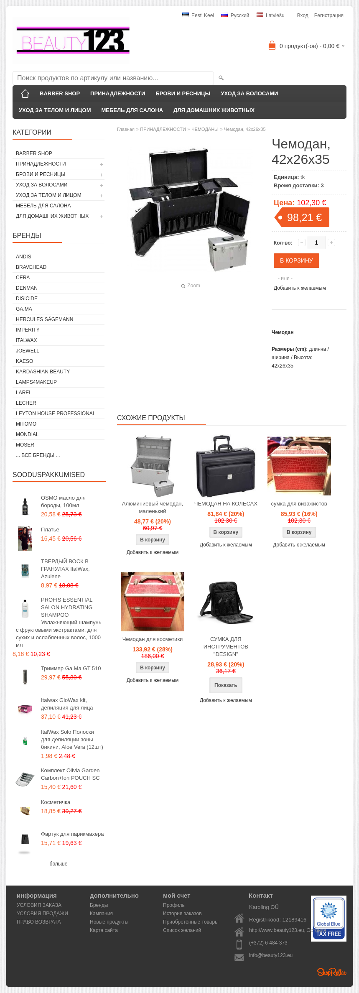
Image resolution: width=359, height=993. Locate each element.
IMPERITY (28, 330)
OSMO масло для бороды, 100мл (63, 501)
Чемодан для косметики (152, 639)
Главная (126, 129)
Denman (27, 288)
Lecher (26, 403)
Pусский (235, 15)
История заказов (182, 913)
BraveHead (31, 267)
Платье (50, 529)
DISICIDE (27, 298)
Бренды (99, 905)
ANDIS (23, 257)
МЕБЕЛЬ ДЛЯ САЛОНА (132, 110)
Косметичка (55, 802)
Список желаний (182, 930)
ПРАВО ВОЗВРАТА (39, 922)
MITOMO (26, 424)
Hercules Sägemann (44, 319)
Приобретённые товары (191, 922)
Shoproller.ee (331, 972)
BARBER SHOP (60, 93)
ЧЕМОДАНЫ (205, 129)
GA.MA (24, 309)
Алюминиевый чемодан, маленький (152, 507)
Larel (24, 393)
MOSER (25, 445)
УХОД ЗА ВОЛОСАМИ (249, 93)
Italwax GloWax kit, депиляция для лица (67, 704)
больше (59, 864)
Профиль (174, 905)
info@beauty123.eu (271, 955)
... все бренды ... (38, 455)
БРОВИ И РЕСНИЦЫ (182, 93)
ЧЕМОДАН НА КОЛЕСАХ (225, 503)
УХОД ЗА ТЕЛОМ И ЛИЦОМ (55, 110)
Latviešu (271, 15)
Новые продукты (109, 922)
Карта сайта (104, 930)
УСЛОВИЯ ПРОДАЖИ (42, 913)
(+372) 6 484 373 (268, 943)
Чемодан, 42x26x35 (244, 129)
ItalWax (26, 340)
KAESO (24, 361)
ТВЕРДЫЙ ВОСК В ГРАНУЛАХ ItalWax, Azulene (65, 568)
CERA (23, 278)
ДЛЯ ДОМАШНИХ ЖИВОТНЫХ (214, 110)
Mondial (27, 434)
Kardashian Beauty (43, 372)
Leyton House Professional (56, 413)
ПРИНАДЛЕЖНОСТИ (117, 93)
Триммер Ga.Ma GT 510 (71, 668)
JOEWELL (27, 351)
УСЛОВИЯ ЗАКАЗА (39, 905)
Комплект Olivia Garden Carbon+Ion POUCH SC (70, 774)
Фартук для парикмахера (72, 834)
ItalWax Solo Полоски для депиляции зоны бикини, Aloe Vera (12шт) (72, 739)
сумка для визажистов (299, 503)
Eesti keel (198, 15)
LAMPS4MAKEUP (36, 382)
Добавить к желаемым (300, 288)
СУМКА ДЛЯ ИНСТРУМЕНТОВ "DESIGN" (226, 646)
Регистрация (329, 15)
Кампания (101, 913)
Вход (302, 15)
